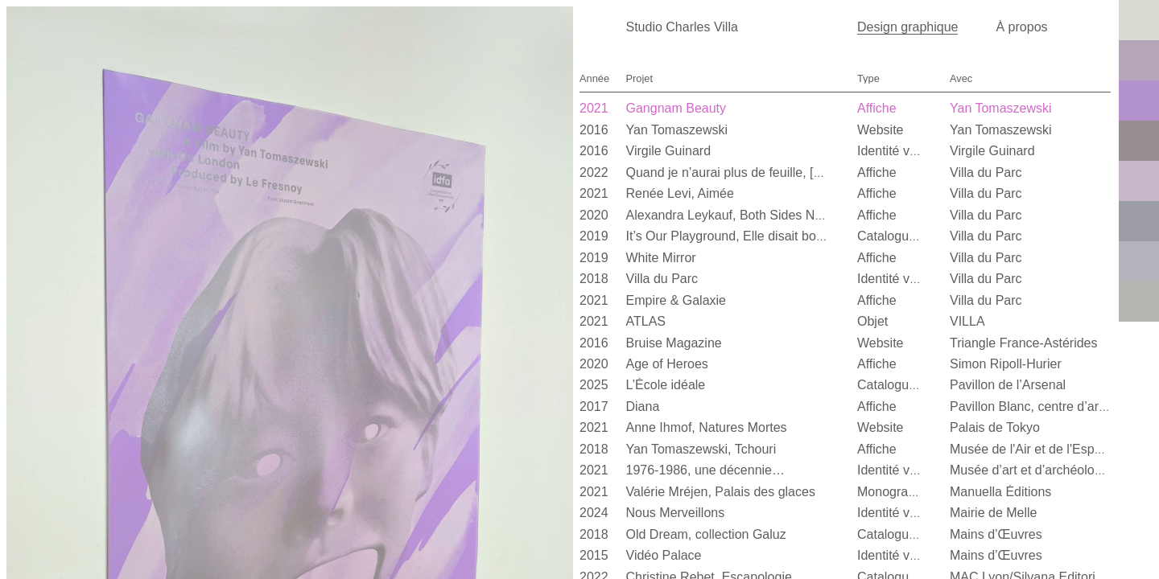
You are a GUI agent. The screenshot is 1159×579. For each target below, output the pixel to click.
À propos (1022, 27)
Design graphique (907, 27)
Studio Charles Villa (682, 27)
